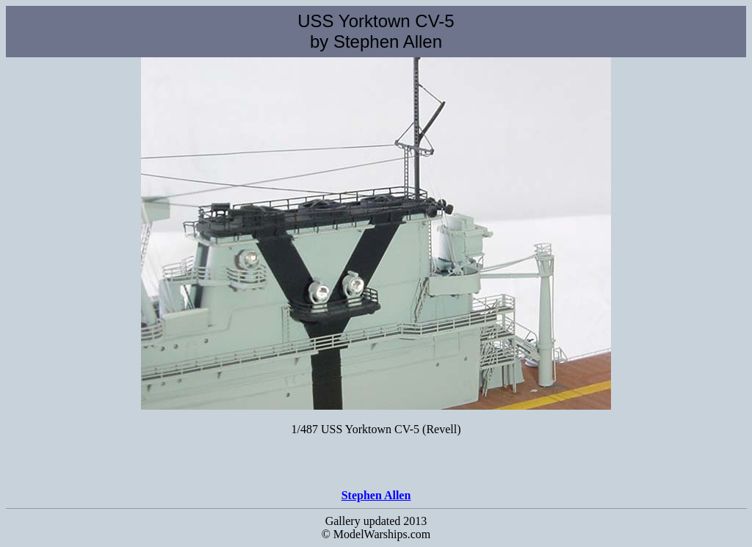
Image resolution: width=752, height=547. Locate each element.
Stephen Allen (376, 495)
